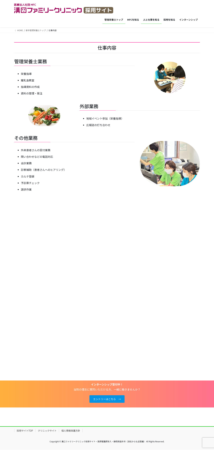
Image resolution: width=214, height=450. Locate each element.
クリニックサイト (47, 431)
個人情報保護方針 (70, 431)
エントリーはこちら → (107, 399)
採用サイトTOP (25, 431)
